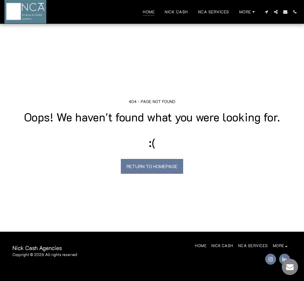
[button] (266, 12)
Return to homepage (152, 166)
